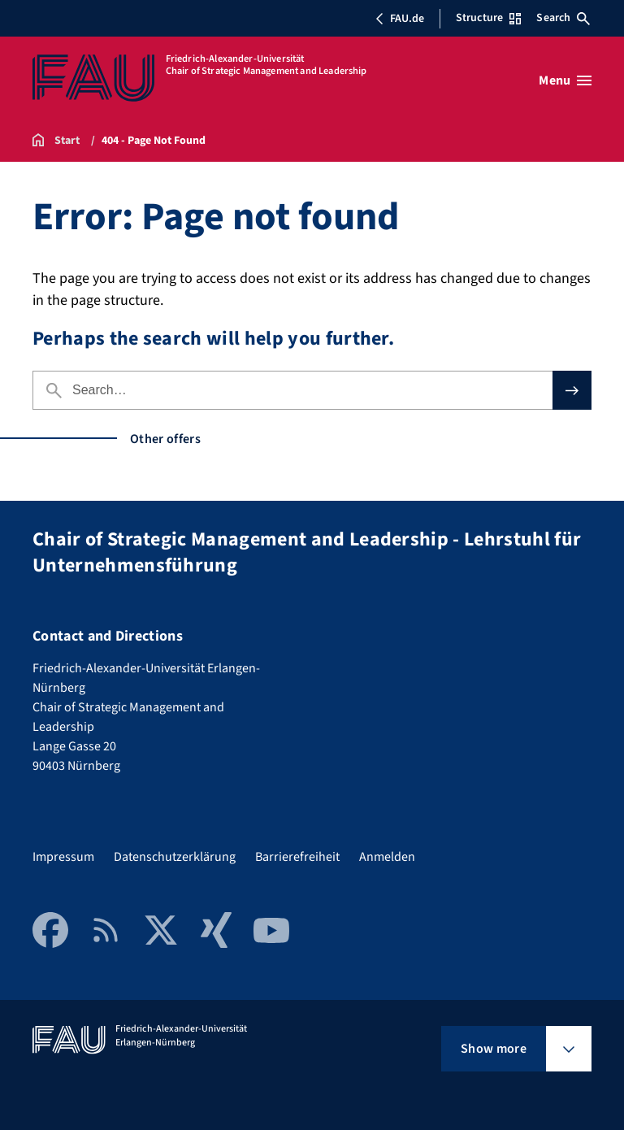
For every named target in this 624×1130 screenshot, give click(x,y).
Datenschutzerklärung (175, 857)
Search (563, 18)
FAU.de (400, 19)
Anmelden (387, 857)
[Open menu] (565, 80)
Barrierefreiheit (297, 857)
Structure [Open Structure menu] (488, 18)
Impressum (63, 857)
